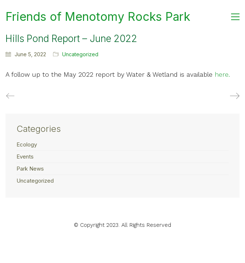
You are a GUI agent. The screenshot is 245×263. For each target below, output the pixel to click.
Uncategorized (80, 54)
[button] (235, 17)
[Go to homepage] (97, 17)
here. (222, 74)
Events (25, 156)
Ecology (26, 144)
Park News (30, 168)
